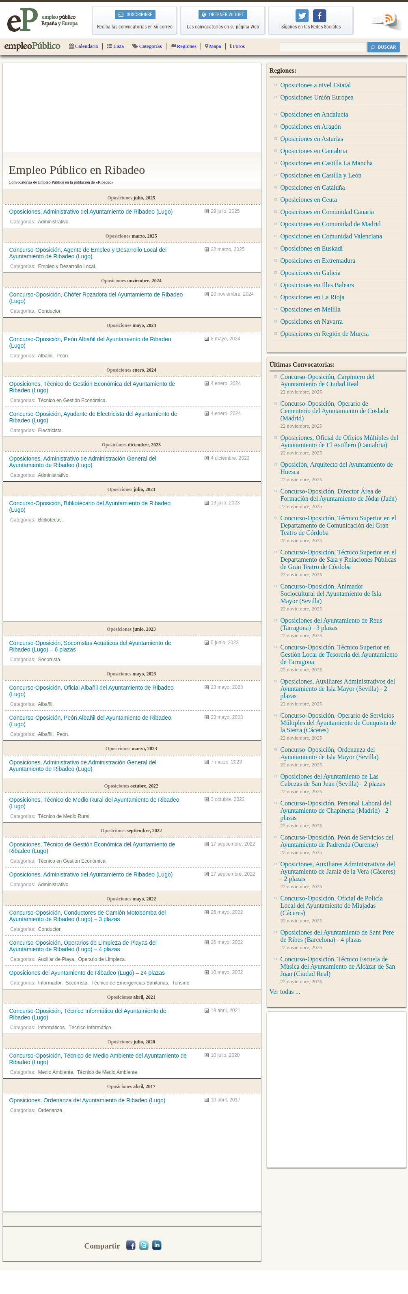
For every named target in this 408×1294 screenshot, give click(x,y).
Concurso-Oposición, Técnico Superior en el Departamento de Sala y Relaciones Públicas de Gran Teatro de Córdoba (339, 559)
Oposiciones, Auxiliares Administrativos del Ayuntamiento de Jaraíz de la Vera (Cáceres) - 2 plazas (338, 871)
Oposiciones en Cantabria (314, 150)
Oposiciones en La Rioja (313, 297)
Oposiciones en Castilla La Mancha (327, 163)
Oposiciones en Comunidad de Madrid (331, 224)
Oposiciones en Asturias (312, 138)
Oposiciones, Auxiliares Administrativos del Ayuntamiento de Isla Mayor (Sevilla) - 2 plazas (338, 688)
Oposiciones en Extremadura (318, 260)
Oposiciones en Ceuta (309, 199)
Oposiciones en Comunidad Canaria (327, 211)
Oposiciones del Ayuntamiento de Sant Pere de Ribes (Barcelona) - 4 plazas (337, 936)
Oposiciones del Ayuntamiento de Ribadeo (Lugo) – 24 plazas (87, 972)
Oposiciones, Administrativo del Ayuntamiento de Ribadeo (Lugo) (91, 211)
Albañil (45, 356)
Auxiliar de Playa (56, 959)
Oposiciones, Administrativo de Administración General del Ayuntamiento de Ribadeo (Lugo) (83, 461)
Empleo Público (32, 47)
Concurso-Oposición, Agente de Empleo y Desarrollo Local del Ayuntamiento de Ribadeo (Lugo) (88, 253)
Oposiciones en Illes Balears (317, 284)
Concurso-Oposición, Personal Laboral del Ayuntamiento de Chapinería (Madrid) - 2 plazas (336, 810)
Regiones (183, 46)
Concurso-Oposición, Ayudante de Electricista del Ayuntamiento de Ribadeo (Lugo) (93, 417)
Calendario (83, 46)
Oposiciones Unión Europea (317, 97)
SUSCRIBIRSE (135, 14)
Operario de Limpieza (101, 959)
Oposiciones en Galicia (311, 272)
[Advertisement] (132, 107)
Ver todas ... (285, 991)
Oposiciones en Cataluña (313, 187)
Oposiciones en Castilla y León (321, 175)
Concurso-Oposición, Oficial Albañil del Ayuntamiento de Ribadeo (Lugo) (91, 690)
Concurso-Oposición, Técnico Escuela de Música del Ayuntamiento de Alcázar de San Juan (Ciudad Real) (338, 966)
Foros (237, 46)
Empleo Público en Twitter (302, 15)
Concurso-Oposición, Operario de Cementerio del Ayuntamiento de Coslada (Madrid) (335, 411)
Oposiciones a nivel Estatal (316, 85)
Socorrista (49, 659)
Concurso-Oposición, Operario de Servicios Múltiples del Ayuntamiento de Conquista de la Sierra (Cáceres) (338, 723)
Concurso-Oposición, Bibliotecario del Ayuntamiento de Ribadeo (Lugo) (90, 506)
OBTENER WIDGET (223, 14)
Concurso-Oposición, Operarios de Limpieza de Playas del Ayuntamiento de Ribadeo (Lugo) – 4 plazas (83, 945)
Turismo (181, 983)
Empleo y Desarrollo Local (66, 266)
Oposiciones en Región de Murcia (325, 333)
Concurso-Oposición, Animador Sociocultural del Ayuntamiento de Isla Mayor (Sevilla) (331, 593)
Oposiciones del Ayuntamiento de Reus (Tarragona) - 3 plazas (331, 624)
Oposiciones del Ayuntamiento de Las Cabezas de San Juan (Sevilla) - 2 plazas (333, 780)
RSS (386, 21)
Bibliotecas (50, 520)
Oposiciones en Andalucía (314, 114)
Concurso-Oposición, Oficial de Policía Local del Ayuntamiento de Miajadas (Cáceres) (332, 905)
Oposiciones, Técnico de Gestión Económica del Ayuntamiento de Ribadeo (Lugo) (92, 387)
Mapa (213, 46)
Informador (49, 983)
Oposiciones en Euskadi (312, 248)
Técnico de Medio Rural (64, 816)
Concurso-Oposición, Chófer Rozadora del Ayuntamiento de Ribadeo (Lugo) (96, 297)
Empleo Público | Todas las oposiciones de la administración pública (42, 20)
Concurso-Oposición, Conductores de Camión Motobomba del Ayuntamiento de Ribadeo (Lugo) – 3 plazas (87, 915)
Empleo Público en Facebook (319, 15)
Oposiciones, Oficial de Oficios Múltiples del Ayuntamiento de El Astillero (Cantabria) (340, 441)
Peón (62, 356)
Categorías (147, 46)
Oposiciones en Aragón (311, 126)
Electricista (50, 430)
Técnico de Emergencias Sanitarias (129, 983)
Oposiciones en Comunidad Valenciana (331, 236)
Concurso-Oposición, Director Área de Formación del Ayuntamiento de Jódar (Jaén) (339, 495)
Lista (115, 46)
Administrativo (53, 222)
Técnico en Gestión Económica (72, 400)
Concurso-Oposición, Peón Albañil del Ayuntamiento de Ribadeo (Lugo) (90, 342)
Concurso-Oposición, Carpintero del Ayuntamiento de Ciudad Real (328, 380)
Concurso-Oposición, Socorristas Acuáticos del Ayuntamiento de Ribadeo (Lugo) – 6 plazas (90, 646)
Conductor (49, 311)
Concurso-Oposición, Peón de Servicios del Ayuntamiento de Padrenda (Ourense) (337, 841)
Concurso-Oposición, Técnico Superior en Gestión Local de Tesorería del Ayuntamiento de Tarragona (339, 654)
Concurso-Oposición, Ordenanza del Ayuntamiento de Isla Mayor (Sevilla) (330, 753)
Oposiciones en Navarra (312, 321)
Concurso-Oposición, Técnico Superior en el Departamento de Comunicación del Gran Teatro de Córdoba (338, 525)
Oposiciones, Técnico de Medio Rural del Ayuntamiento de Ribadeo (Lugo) (94, 802)
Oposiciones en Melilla (311, 309)
